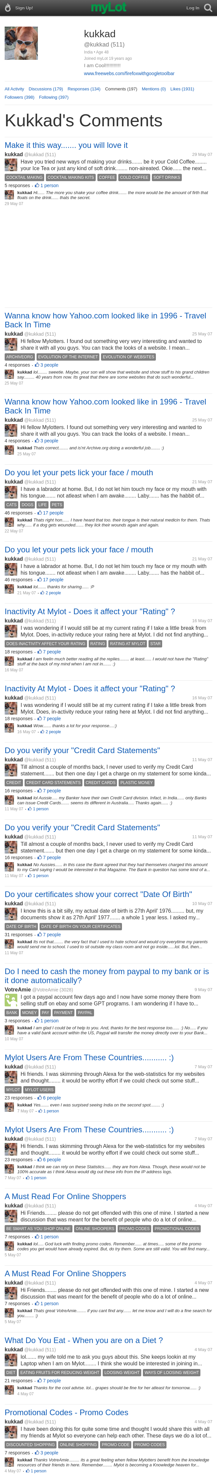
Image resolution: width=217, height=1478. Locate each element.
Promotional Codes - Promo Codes (66, 1412)
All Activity (14, 88)
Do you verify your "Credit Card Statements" (82, 750)
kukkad (14, 154)
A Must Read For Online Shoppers (65, 1196)
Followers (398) (20, 97)
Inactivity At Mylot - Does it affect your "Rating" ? (90, 611)
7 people (52, 651)
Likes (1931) (182, 88)
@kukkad (34, 154)
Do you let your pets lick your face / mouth (79, 472)
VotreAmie (18, 989)
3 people (49, 365)
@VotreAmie (45, 989)
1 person (49, 185)
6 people (52, 1097)
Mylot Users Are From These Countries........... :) (89, 1057)
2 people (53, 593)
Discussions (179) (46, 88)
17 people (53, 512)
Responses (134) (83, 88)
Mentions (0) (154, 88)
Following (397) (53, 97)
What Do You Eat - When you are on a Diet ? (84, 1340)
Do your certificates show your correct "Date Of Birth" (98, 894)
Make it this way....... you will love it (66, 145)
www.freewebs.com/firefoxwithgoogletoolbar (129, 73)
